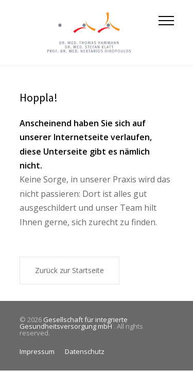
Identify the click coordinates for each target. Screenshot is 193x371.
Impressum (37, 351)
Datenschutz (84, 351)
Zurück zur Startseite (69, 270)
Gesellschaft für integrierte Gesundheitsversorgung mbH (74, 323)
